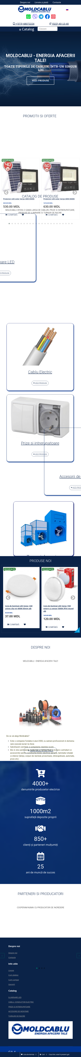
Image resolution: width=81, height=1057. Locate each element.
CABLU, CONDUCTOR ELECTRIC (21, 1002)
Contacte (57, 2)
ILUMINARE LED (15, 997)
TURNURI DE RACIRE (16, 1016)
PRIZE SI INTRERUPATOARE (19, 1007)
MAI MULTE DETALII (40, 750)
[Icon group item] (28, 14)
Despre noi (25, 2)
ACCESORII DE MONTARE (18, 1011)
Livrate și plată (41, 2)
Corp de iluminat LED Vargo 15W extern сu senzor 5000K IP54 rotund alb (58, 608)
